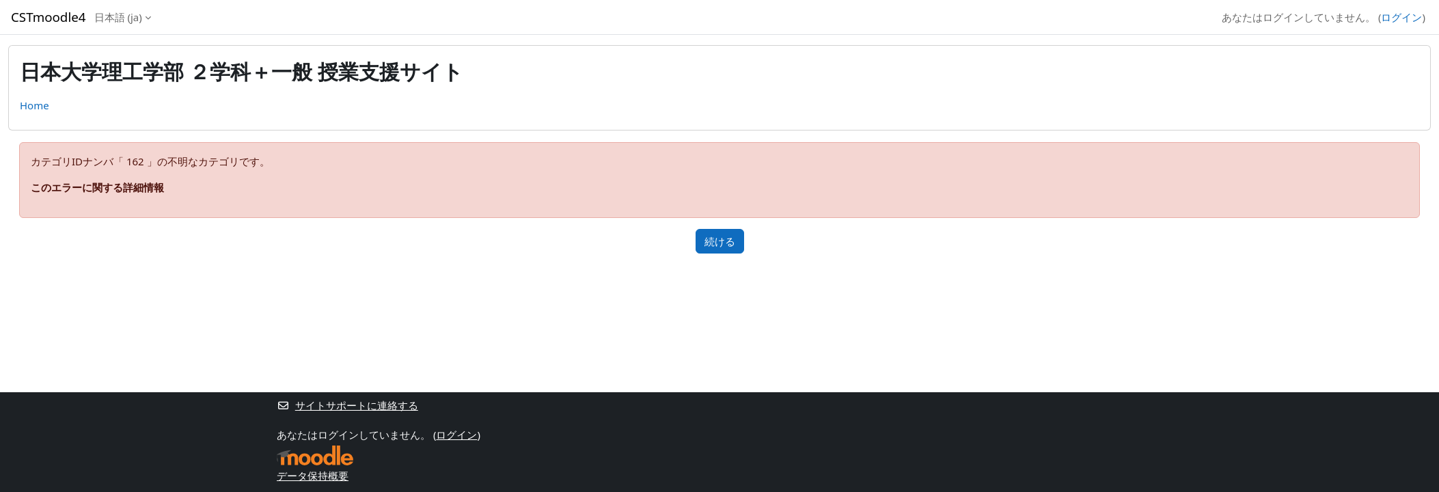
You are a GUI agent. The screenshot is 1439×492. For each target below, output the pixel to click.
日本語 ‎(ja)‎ (118, 17)
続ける (719, 241)
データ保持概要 (312, 475)
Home (34, 105)
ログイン (1401, 17)
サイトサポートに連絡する (347, 405)
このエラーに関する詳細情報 (97, 187)
